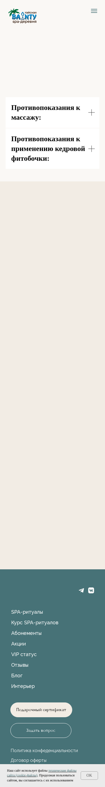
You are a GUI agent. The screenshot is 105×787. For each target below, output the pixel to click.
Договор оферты (28, 760)
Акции (18, 644)
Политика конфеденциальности (44, 750)
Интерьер (23, 686)
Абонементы (26, 633)
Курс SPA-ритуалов (34, 622)
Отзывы (20, 665)
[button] (40, 730)
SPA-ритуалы (27, 612)
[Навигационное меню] (94, 11)
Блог (17, 675)
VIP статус (24, 654)
